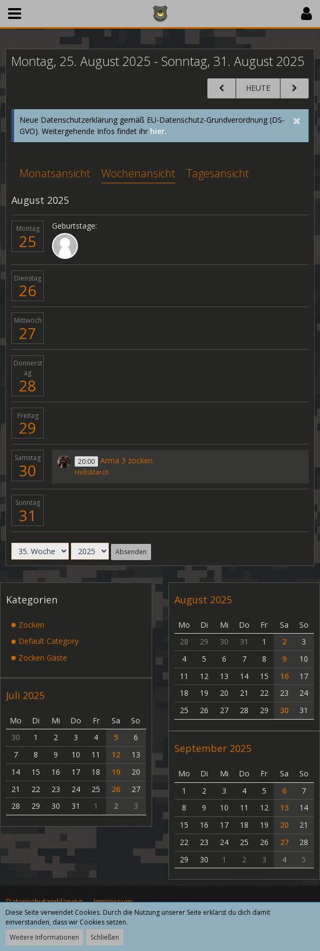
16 (284, 676)
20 (284, 825)
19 (116, 772)
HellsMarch (92, 472)
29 (27, 427)
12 (116, 754)
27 (27, 333)
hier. (158, 131)
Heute (258, 88)
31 (27, 515)
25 (27, 241)
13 (284, 807)
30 (27, 470)
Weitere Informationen (44, 937)
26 (27, 290)
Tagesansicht (217, 173)
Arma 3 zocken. (127, 460)
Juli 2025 (25, 695)
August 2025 (203, 599)
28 (27, 385)
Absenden (131, 551)
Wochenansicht (138, 173)
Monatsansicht (54, 173)
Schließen (104, 937)
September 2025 (212, 748)
